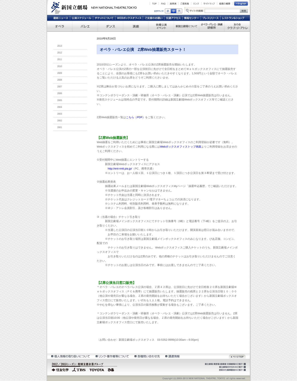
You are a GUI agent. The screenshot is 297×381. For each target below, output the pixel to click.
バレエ (85, 26)
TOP (154, 3)
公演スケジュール (81, 18)
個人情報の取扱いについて (70, 356)
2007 (59, 86)
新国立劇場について (186, 26)
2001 (59, 127)
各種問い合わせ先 (147, 356)
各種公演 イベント (161, 26)
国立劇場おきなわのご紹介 (232, 367)
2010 (59, 66)
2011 (59, 59)
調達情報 (172, 356)
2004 (59, 107)
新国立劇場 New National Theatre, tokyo (94, 7)
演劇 (135, 26)
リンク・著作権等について (112, 356)
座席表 (173, 3)
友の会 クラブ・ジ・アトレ (237, 26)
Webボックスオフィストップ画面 (181, 146)
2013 (59, 46)
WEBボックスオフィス (129, 18)
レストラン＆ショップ (234, 18)
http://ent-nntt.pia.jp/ (120, 168)
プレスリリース (211, 18)
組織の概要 (224, 3)
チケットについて (104, 18)
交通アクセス (173, 18)
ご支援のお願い (153, 18)
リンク (196, 3)
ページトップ (237, 356)
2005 (59, 100)
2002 (59, 120)
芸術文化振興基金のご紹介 (232, 370)
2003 (59, 114)
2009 (59, 73)
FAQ (163, 3)
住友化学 (61, 369)
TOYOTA (97, 369)
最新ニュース (60, 18)
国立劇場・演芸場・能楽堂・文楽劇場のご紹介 (225, 364)
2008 (59, 80)
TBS (78, 369)
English (241, 3)
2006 (59, 93)
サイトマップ (209, 3)
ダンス (110, 26)
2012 (59, 53)
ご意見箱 (184, 3)
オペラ (59, 26)
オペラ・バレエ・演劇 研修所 (212, 26)
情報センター (192, 18)
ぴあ (111, 369)
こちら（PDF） (135, 117)
